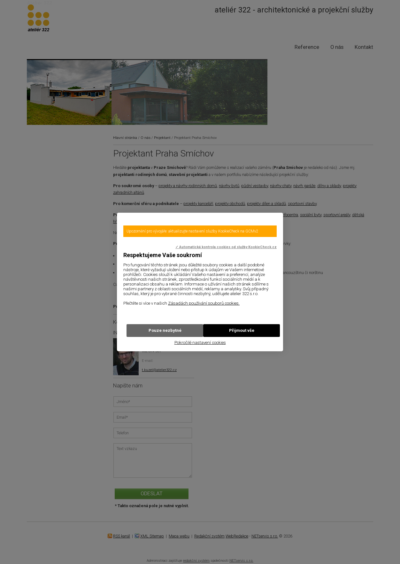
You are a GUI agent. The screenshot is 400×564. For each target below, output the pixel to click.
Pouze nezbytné (165, 330)
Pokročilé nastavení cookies (200, 342)
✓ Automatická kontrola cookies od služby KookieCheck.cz (226, 247)
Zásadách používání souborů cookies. (204, 303)
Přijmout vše (241, 330)
